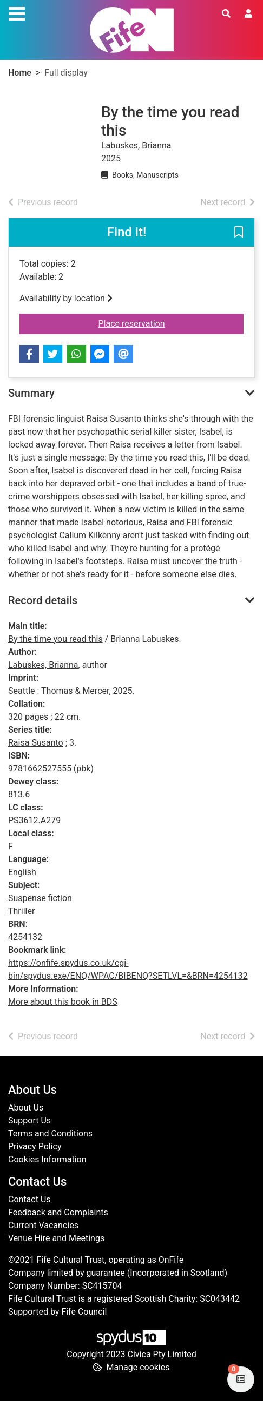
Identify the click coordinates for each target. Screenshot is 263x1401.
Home (19, 72)
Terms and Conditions (50, 1133)
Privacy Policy (35, 1146)
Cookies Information (47, 1159)
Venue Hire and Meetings (56, 1238)
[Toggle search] (226, 14)
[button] (239, 233)
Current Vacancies (43, 1225)
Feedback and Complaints (58, 1212)
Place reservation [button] (171, 323)
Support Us (29, 1120)
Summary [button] (31, 393)
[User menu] (248, 14)
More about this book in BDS (62, 1002)
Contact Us (29, 1199)
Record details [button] (42, 600)
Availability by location (66, 298)
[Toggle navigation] (17, 12)
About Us (25, 1107)
